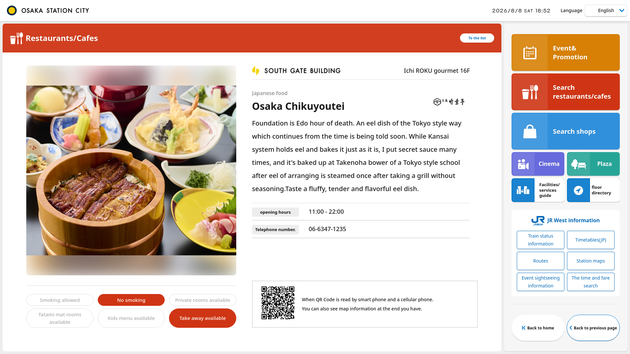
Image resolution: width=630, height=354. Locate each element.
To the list (477, 37)
